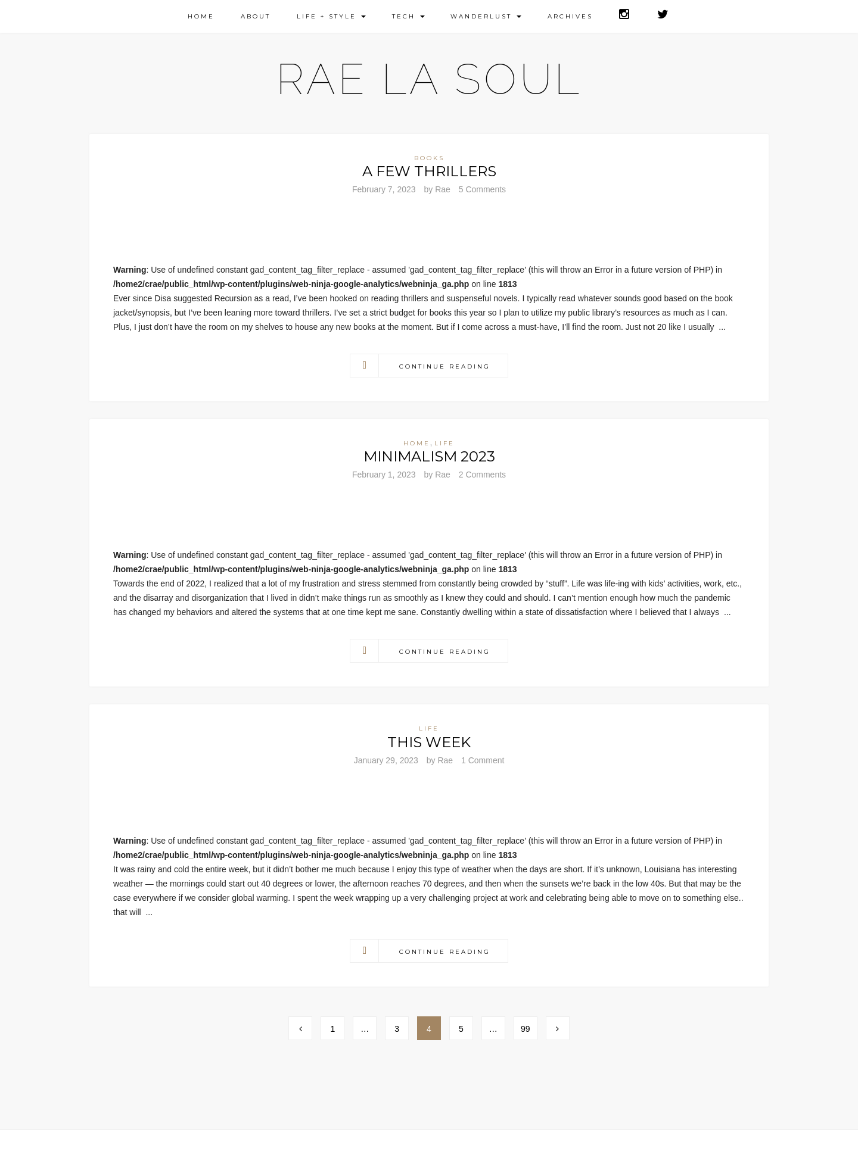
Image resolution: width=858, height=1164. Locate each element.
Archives (570, 16)
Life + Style (331, 16)
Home (201, 16)
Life (444, 443)
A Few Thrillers (429, 171)
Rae (442, 189)
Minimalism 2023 (429, 456)
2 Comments (482, 474)
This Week (429, 742)
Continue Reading (444, 366)
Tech (408, 16)
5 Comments (482, 189)
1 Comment (482, 760)
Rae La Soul (429, 79)
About (256, 16)
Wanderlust (485, 16)
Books (429, 158)
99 (525, 1029)
